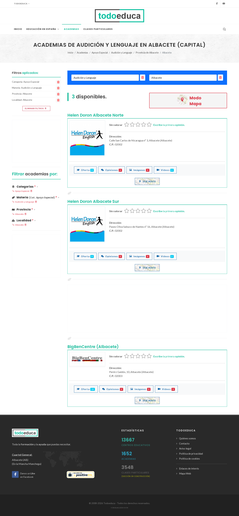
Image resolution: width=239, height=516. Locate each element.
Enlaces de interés (189, 468)
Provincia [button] (23, 209)
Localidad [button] (24, 220)
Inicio (70, 52)
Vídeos (165, 170)
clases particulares (135, 474)
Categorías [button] (25, 187)
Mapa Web (185, 473)
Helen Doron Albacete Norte (95, 115)
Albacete (19, 214)
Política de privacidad (191, 453)
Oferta (85, 170)
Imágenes (139, 170)
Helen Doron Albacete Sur (93, 201)
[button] (36, 197)
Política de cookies (189, 458)
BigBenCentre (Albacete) (93, 346)
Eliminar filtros (36, 108)
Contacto (184, 443)
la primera (169, 124)
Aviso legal (185, 448)
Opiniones (111, 170)
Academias (82, 52)
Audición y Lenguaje (121, 52)
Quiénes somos (187, 438)
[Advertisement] (147, 309)
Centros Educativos (135, 445)
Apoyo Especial (100, 52)
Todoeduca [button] (22, 3)
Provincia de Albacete (147, 52)
